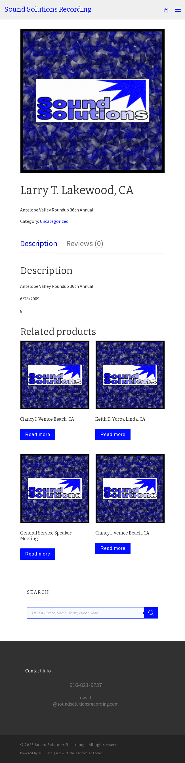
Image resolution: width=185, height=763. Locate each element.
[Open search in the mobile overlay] (92, 613)
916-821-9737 (86, 685)
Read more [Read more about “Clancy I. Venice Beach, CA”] (37, 434)
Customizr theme (89, 753)
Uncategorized (54, 221)
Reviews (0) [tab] (85, 243)
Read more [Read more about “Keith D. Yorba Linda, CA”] (112, 434)
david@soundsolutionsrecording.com (86, 701)
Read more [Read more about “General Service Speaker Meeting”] (37, 554)
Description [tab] (38, 243)
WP (41, 753)
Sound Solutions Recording (60, 744)
